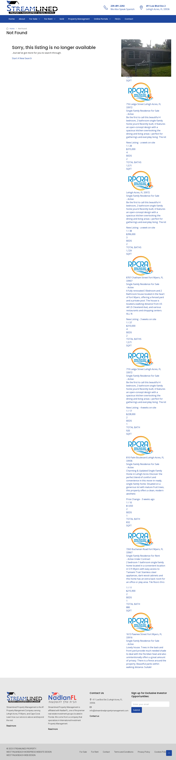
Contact (129, 19)
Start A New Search (22, 58)
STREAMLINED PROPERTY (24, 748)
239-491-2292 (118, 5)
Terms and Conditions (123, 752)
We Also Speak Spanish (122, 9)
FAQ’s (117, 19)
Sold (62, 19)
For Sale (33, 19)
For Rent (48, 19)
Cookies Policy (160, 752)
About (22, 19)
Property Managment (79, 19)
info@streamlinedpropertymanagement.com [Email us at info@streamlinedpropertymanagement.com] (109, 710)
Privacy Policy (144, 752)
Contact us (94, 716)
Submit (136, 709)
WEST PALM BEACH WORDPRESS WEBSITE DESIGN (29, 752)
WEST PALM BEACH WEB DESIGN (20, 755)
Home (12, 19)
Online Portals (101, 19)
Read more (11, 726)
